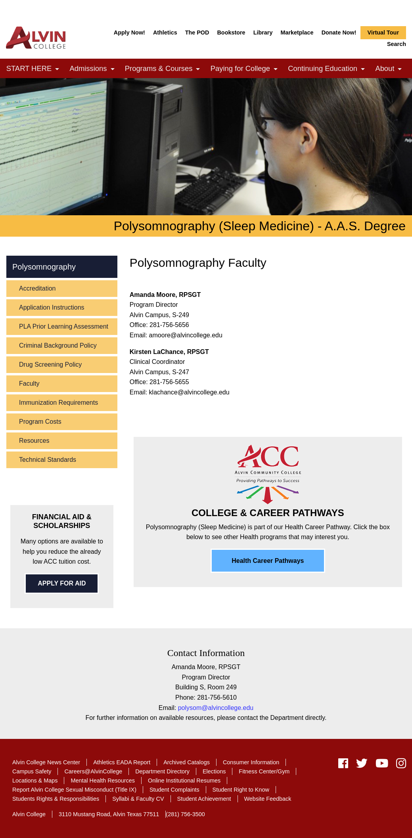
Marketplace (296, 32)
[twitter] (362, 765)
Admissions (94, 69)
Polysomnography (44, 266)
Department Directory (162, 771)
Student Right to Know (241, 789)
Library (263, 32)
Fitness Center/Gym (264, 771)
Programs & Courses (164, 69)
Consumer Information (251, 762)
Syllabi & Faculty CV (138, 799)
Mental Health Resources (103, 780)
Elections (214, 771)
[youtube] (382, 765)
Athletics (165, 32)
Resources (34, 440)
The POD (197, 32)
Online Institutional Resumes (184, 780)
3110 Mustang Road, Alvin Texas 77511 (109, 814)
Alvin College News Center (46, 762)
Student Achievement (204, 799)
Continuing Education (328, 69)
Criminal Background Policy (58, 345)
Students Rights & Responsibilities (55, 799)
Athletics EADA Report (121, 762)
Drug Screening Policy (50, 364)
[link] (57, 69)
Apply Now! (129, 32)
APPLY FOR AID (62, 583)
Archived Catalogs (186, 762)
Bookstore (231, 32)
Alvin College (29, 814)
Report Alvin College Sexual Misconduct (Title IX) (74, 789)
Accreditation (37, 288)
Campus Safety (31, 771)
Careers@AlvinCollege (93, 771)
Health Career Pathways (268, 560)
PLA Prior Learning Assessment (63, 326)
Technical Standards (47, 459)
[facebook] (343, 765)
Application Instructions (51, 307)
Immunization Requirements (58, 402)
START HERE (34, 69)
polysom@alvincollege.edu (216, 707)
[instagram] (399, 765)
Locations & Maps (34, 780)
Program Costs (40, 421)
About (390, 69)
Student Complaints (174, 789)
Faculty (29, 383)
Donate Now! (339, 32)
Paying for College (246, 69)
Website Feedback (267, 799)
